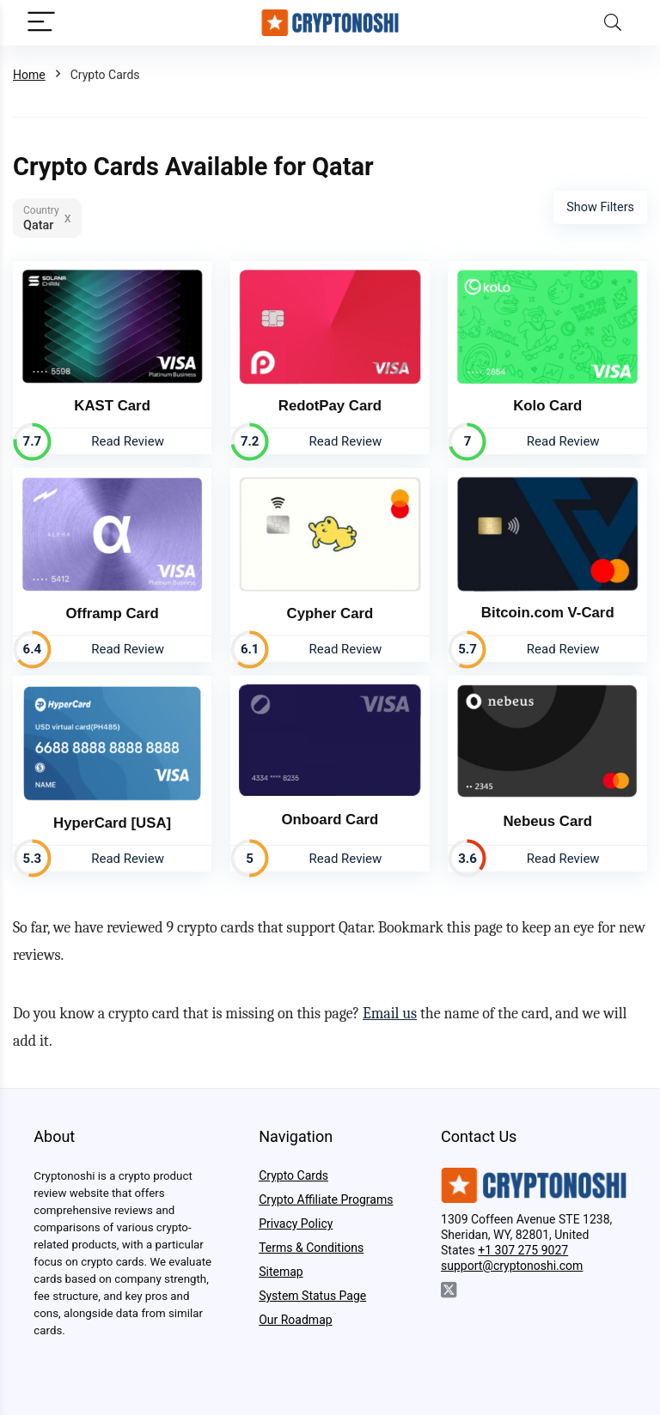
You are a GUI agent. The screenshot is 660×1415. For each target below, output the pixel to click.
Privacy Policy (296, 1223)
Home (29, 75)
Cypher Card (330, 612)
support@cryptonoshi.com (512, 1265)
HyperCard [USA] (112, 821)
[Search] (612, 23)
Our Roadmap (295, 1319)
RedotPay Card (330, 405)
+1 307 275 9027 (523, 1249)
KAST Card (112, 405)
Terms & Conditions (311, 1247)
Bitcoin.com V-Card (547, 612)
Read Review (127, 440)
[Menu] (41, 23)
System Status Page (312, 1295)
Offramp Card (112, 612)
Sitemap (280, 1271)
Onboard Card (329, 818)
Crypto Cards (293, 1174)
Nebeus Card (547, 819)
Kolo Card (547, 405)
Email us (390, 1013)
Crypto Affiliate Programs (326, 1198)
